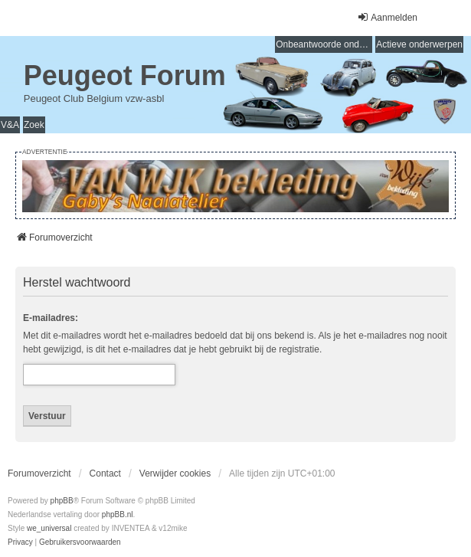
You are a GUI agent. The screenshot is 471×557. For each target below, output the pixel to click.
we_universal (49, 528)
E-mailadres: (50, 318)
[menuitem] (20, 542)
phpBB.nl (117, 514)
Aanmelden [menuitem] (387, 17)
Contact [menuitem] (105, 473)
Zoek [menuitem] (34, 125)
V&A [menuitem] (10, 125)
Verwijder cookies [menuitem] (175, 473)
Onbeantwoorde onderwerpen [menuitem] (324, 44)
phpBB (62, 500)
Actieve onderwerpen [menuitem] (419, 44)
